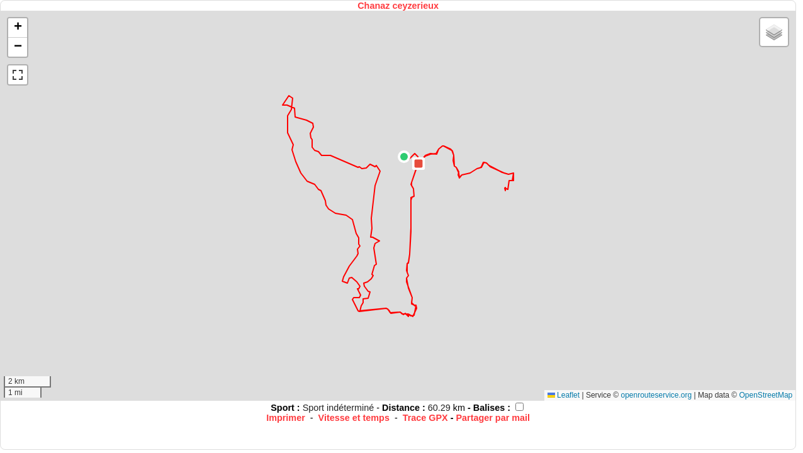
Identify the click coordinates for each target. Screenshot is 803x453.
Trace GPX (425, 418)
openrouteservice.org (656, 395)
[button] (404, 156)
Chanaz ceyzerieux (398, 6)
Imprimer (285, 418)
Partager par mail (493, 418)
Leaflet (564, 395)
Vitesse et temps (354, 418)
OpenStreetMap (766, 395)
